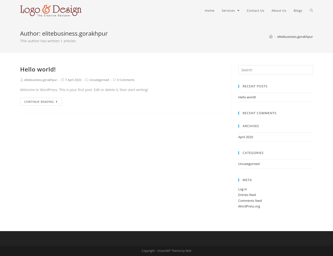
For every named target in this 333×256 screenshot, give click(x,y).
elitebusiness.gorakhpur (40, 80)
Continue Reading (41, 101)
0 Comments (125, 80)
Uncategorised (99, 80)
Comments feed (250, 200)
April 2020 (245, 137)
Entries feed (247, 195)
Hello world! (38, 69)
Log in (242, 189)
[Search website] (311, 10)
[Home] (270, 36)
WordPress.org (249, 206)
